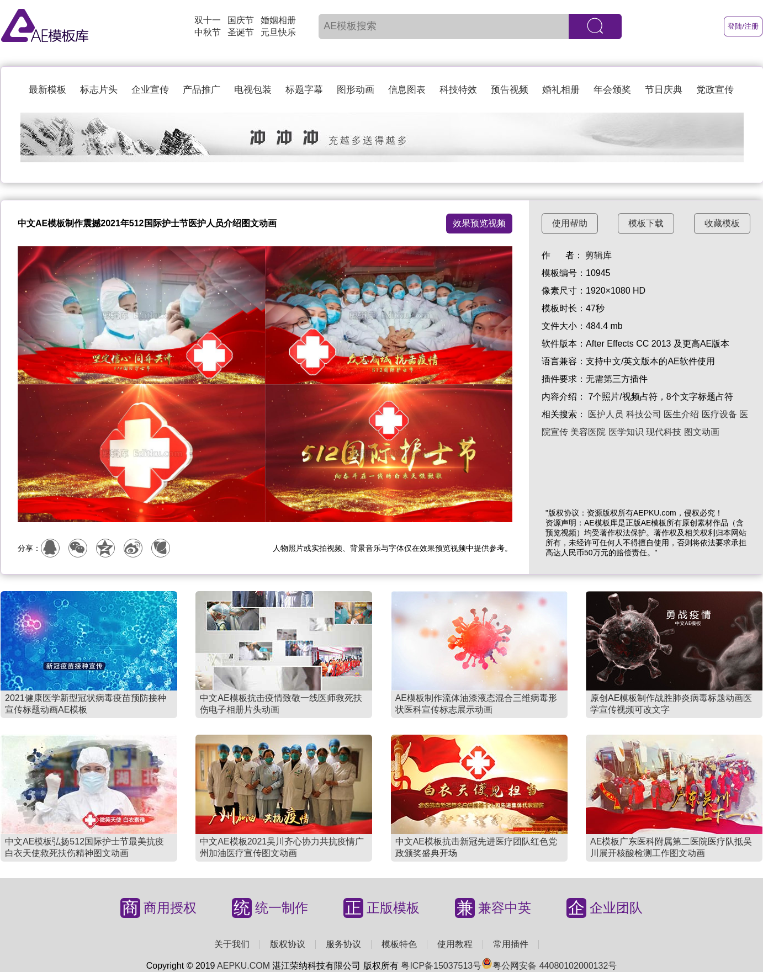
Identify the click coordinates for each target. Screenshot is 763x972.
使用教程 (455, 944)
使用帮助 (569, 223)
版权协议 (287, 944)
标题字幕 (304, 89)
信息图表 (407, 89)
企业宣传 (150, 89)
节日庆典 (663, 89)
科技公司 (643, 414)
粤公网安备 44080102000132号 (549, 965)
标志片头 (99, 89)
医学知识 (626, 432)
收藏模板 (722, 223)
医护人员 (605, 414)
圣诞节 (240, 32)
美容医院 (588, 432)
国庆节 (240, 20)
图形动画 (355, 89)
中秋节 (207, 32)
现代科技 (663, 432)
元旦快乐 (278, 32)
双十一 (207, 20)
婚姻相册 (278, 20)
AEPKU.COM (243, 965)
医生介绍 (681, 414)
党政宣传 (715, 89)
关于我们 (232, 944)
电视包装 (253, 89)
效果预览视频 (479, 223)
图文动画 (701, 432)
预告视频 (509, 89)
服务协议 (343, 944)
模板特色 (399, 944)
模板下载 (646, 223)
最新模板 (47, 89)
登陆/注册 (743, 26)
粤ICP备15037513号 (441, 965)
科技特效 (458, 89)
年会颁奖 (612, 89)
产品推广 (201, 89)
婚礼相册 (561, 89)
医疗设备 (719, 414)
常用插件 (510, 944)
